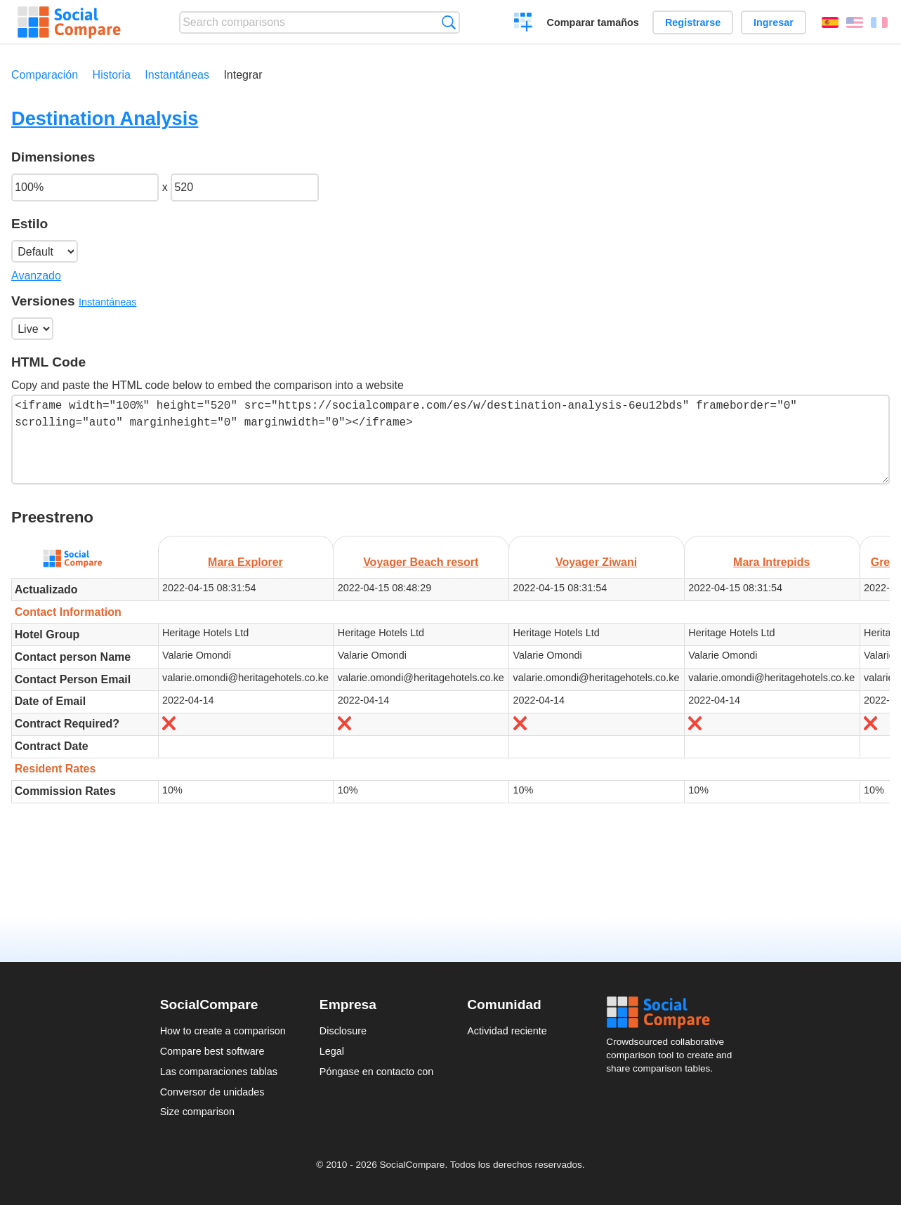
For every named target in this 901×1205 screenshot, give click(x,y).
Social (673, 1012)
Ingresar (774, 22)
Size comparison (197, 1111)
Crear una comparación (523, 24)
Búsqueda (448, 22)
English (854, 22)
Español (830, 22)
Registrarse (693, 22)
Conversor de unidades (212, 1092)
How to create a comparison (223, 1030)
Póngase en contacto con (376, 1071)
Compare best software (212, 1051)
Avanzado (36, 276)
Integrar (242, 75)
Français (879, 22)
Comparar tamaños (593, 22)
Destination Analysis (104, 118)
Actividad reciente (507, 1030)
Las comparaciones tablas (218, 1071)
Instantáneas (177, 75)
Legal (332, 1051)
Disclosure (343, 1030)
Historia (112, 75)
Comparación (44, 75)
